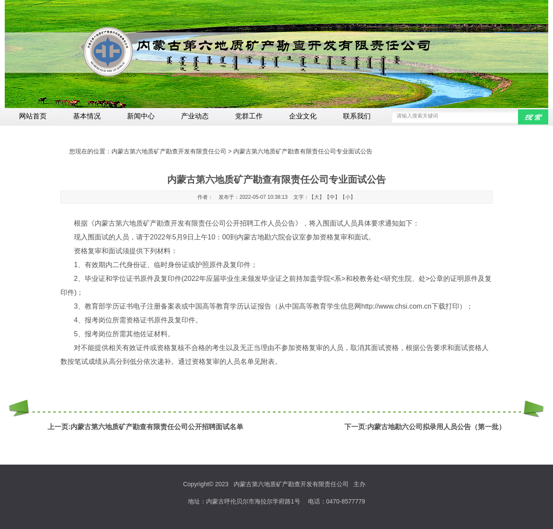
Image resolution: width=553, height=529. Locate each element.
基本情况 (87, 116)
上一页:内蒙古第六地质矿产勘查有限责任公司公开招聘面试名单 (145, 426)
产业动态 (195, 116)
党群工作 (249, 116)
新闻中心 (141, 116)
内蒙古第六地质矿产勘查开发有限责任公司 (168, 151)
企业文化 (303, 116)
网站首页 (33, 116)
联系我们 (357, 116)
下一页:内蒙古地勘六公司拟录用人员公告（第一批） (424, 426)
